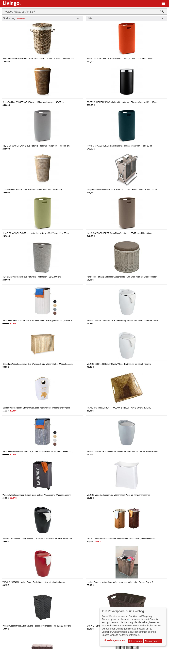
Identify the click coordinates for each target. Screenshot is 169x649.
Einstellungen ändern (115, 640)
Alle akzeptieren (153, 641)
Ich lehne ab (135, 641)
